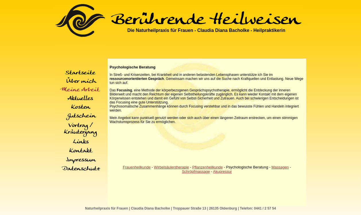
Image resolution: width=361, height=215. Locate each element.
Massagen (280, 167)
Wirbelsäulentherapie (171, 167)
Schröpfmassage (196, 171)
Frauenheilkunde (137, 167)
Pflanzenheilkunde (207, 167)
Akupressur (222, 171)
